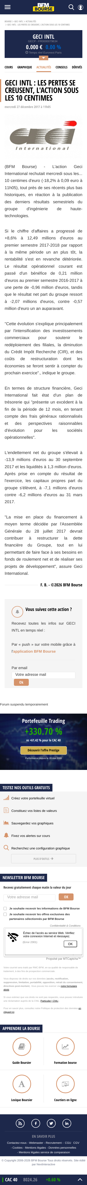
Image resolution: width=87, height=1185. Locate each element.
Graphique (24, 67)
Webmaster (36, 1142)
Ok (21, 682)
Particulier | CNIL (49, 1001)
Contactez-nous (16, 1142)
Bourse (8, 21)
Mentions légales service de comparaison (44, 1152)
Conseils (62, 67)
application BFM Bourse (34, 652)
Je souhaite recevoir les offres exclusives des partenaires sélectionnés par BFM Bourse (36, 917)
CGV (76, 1142)
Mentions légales (35, 1147)
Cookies (18, 1147)
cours (9, 67)
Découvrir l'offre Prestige (43, 750)
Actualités (31, 21)
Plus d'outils (43, 859)
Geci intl (18, 21)
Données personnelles (62, 1147)
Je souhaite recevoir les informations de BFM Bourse (43, 908)
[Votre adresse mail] (43, 675)
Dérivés (77, 67)
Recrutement (54, 1142)
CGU (68, 1142)
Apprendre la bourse (21, 1028)
